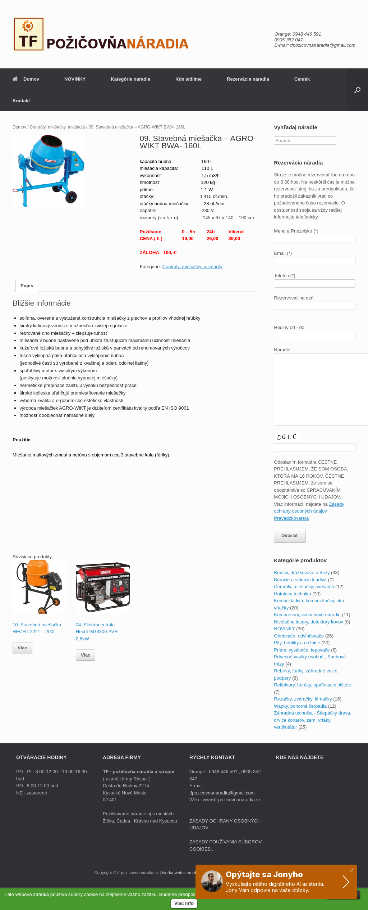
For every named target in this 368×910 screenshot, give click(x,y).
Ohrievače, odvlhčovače (299, 636)
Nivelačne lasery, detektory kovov (308, 622)
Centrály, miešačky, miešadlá (57, 127)
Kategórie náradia (130, 79)
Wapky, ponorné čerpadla (300, 706)
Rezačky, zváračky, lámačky (303, 699)
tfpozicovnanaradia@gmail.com (222, 793)
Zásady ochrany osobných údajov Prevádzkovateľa (309, 511)
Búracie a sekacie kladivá (300, 579)
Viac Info (184, 903)
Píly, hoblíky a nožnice (297, 642)
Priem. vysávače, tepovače (302, 650)
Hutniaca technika (292, 593)
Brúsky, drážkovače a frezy (302, 572)
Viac (22, 647)
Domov (26, 79)
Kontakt (21, 100)
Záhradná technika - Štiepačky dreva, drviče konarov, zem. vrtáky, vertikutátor (312, 720)
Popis (26, 285)
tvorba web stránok (179, 872)
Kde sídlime (188, 79)
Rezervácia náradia (248, 79)
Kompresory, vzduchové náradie (307, 614)
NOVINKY (75, 79)
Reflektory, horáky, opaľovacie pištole (312, 685)
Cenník (302, 79)
